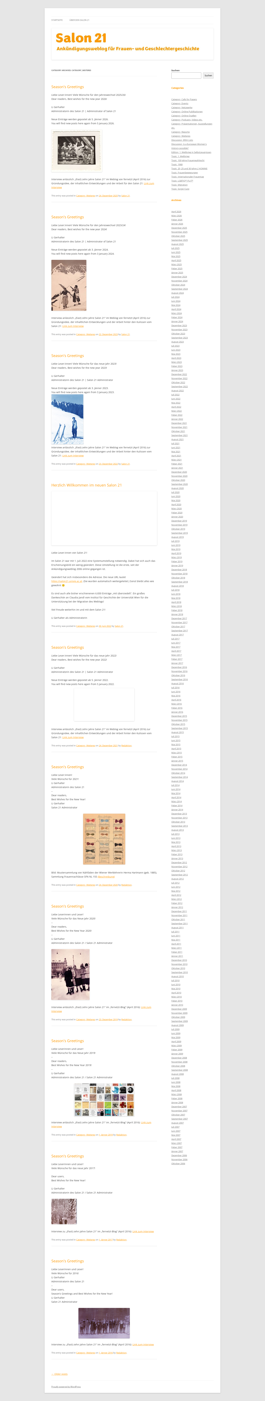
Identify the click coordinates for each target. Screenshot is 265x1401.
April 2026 (176, 211)
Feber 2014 (176, 805)
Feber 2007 (176, 1147)
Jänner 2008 (177, 1102)
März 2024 (176, 313)
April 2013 (176, 846)
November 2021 (179, 427)
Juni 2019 (175, 545)
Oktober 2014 (178, 772)
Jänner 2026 (177, 223)
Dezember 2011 (179, 911)
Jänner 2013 (177, 858)
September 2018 (179, 581)
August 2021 (177, 439)
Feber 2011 (176, 951)
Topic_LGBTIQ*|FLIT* (182, 180)
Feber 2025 (176, 268)
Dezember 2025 (179, 227)
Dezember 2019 (179, 520)
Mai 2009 (175, 1037)
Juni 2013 (175, 838)
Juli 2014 (175, 785)
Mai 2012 (175, 890)
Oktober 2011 (178, 919)
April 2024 (176, 309)
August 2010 (177, 976)
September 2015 (179, 728)
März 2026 (176, 215)
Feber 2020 (176, 512)
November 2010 (179, 964)
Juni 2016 (175, 691)
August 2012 (177, 878)
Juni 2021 (175, 447)
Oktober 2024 (178, 284)
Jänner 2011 (177, 956)
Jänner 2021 (177, 467)
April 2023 (176, 358)
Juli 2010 (175, 980)
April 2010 (176, 992)
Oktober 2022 (178, 382)
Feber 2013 (176, 854)
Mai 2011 (175, 939)
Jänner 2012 (177, 907)
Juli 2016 (175, 687)
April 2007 (176, 1139)
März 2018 (176, 606)
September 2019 (179, 532)
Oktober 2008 (178, 1065)
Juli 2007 (175, 1126)
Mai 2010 (175, 988)
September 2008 (179, 1069)
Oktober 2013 (178, 821)
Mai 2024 (175, 305)
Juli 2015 (175, 736)
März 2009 (176, 1045)
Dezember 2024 (179, 276)
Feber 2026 (176, 219)
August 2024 (177, 292)
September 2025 (179, 240)
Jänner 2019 (177, 565)
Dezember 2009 (179, 1008)
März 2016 (176, 703)
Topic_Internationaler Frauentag (187, 176)
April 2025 (176, 260)
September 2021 (179, 435)
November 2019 (179, 524)
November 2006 (179, 1159)
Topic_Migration (179, 184)
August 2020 (177, 488)
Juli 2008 (175, 1078)
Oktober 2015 (178, 724)
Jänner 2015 (177, 760)
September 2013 (179, 825)
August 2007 (177, 1122)
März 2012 (176, 899)
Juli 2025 (175, 248)
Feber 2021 (176, 463)
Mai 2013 (175, 842)
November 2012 (179, 866)
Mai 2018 (175, 598)
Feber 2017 (176, 659)
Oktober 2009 (178, 1017)
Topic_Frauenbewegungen (184, 172)
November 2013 (179, 817)
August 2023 (177, 341)
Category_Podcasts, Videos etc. (186, 119)
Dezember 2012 (179, 862)
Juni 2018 (175, 593)
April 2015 (176, 748)
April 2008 (176, 1090)
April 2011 (176, 943)
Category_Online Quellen (183, 115)
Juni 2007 (175, 1130)
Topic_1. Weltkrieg (180, 156)
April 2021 (176, 455)
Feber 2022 (176, 414)
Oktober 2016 (178, 675)
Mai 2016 (175, 695)
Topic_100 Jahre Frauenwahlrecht (187, 160)
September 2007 (179, 1118)
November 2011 (179, 915)
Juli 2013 (175, 834)
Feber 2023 (176, 366)
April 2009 (176, 1041)
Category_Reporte (180, 131)
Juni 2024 (175, 301)
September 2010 (179, 972)
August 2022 (177, 390)
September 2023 (179, 337)
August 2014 (177, 781)
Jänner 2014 (177, 809)
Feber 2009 (176, 1049)
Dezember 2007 (179, 1106)
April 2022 (176, 406)
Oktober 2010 (178, 968)
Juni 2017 (175, 642)
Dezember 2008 (179, 1057)
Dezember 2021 (179, 423)
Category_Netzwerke (181, 107)
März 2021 (176, 459)
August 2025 (177, 244)
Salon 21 (125, 195)
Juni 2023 (175, 349)
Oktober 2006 (178, 1163)
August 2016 (177, 683)
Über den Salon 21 (79, 20)
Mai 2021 (175, 451)
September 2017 (179, 630)
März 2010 (176, 996)
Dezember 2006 (179, 1155)
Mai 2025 (175, 256)
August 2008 (177, 1074)
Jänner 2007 (177, 1151)
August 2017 (177, 634)
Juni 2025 (175, 252)
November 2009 (179, 1013)
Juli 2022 (175, 394)
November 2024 (179, 280)
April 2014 (176, 797)
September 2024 (179, 288)
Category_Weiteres (85, 195)
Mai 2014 (175, 793)
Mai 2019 (175, 549)
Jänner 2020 (177, 516)
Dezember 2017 (179, 618)
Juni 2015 (175, 740)
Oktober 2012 (178, 870)
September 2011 (179, 923)
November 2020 (179, 476)
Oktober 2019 (178, 528)
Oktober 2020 (178, 480)
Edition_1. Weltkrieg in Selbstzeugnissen (191, 152)
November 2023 (179, 329)
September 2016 (179, 679)
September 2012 (179, 874)
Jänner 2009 (177, 1053)
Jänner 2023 (177, 370)
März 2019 (176, 557)
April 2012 (176, 895)
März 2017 (176, 655)
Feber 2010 (176, 1000)
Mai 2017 (175, 646)
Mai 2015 (175, 744)
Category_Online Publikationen (187, 111)
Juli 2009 (175, 1029)
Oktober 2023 (178, 333)
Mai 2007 (175, 1135)
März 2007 (176, 1143)
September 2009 (179, 1021)
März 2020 (176, 508)
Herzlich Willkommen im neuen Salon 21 (86, 485)
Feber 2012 (176, 903)
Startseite (57, 20)
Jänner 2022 (177, 419)
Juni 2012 (175, 886)
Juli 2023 (175, 345)
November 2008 (179, 1061)
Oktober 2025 (178, 235)
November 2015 (179, 720)
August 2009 (177, 1025)
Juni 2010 (175, 984)
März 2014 (176, 801)
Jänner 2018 (177, 614)
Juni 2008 (175, 1082)
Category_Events (179, 103)
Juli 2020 (175, 492)
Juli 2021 (175, 443)
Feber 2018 (176, 610)
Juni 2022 (175, 398)
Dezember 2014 (179, 764)
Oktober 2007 (178, 1114)
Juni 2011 (175, 935)
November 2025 (179, 231)
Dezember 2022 (179, 374)
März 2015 (176, 752)
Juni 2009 (175, 1033)
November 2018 (179, 573)
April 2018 (176, 602)
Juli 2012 (175, 882)
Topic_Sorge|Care (180, 188)
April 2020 (176, 504)
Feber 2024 (176, 317)
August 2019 (177, 537)
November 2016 (179, 671)
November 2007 (179, 1110)
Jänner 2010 (177, 1004)
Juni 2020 (175, 496)
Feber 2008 (176, 1098)
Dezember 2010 (179, 960)
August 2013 (177, 829)
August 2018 (177, 585)
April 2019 (176, 553)
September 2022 (179, 386)
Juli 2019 (175, 541)
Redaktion (126, 745)
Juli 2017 (175, 638)
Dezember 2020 (179, 471)
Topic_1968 (177, 164)
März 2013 (176, 850)
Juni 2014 (175, 789)
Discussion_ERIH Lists (182, 140)
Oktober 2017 (178, 626)
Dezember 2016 (179, 667)
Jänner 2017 (177, 663)
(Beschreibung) (106, 876)
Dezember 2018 (179, 569)
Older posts (59, 1374)
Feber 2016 (176, 707)
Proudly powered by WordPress (66, 1386)
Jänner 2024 (177, 321)
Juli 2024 (175, 297)
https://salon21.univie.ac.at (66, 581)
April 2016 (176, 699)
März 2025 (176, 264)
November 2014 (179, 768)
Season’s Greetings (67, 86)
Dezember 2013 (179, 813)
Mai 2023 (175, 353)
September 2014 (179, 777)
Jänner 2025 (177, 272)
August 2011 (177, 927)
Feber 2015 (176, 756)
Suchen (175, 70)
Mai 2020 (175, 500)
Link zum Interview (73, 326)
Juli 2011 (175, 931)
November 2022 (179, 378)
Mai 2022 (175, 402)
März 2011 (176, 947)
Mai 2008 (175, 1086)
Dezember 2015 (179, 716)
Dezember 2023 (179, 325)
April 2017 (176, 650)
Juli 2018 (175, 589)
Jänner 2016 (177, 711)
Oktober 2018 (178, 577)
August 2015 (177, 732)
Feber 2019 (176, 561)
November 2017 (179, 622)
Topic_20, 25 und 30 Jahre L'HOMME (189, 168)
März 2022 (176, 410)
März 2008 (176, 1094)
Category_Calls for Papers (184, 99)
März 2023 (176, 362)
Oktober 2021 (178, 431)
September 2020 (179, 484)
